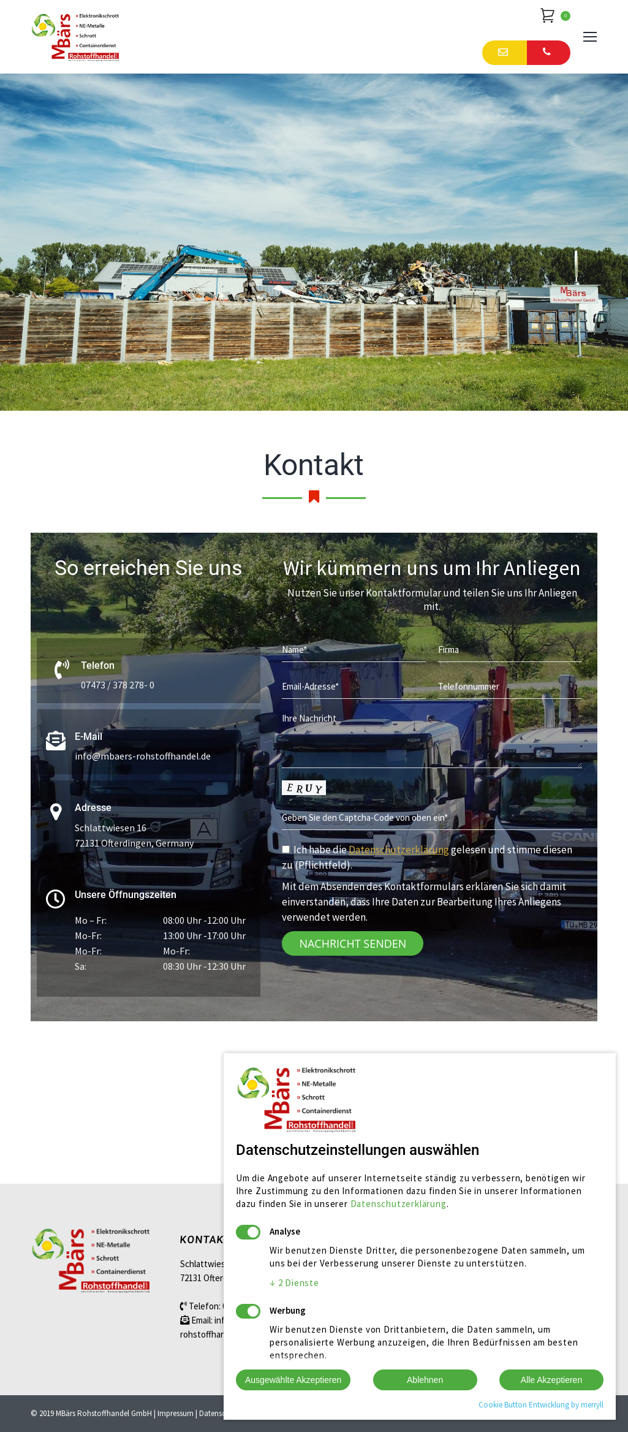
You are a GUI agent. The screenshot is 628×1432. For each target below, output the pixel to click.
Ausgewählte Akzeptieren (293, 1380)
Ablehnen (425, 1380)
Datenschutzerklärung (399, 849)
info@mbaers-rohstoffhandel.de (143, 756)
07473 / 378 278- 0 (117, 685)
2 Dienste (294, 1283)
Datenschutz (219, 1413)
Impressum (175, 1413)
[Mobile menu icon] (590, 37)
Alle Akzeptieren (551, 1380)
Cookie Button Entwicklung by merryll (541, 1405)
